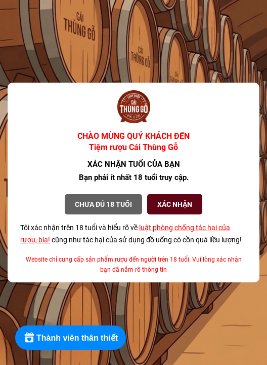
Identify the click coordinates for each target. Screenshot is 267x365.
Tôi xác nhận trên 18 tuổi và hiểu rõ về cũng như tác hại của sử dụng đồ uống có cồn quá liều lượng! (131, 234)
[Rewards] (70, 337)
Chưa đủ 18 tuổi (103, 204)
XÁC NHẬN (174, 204)
